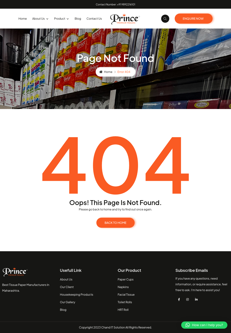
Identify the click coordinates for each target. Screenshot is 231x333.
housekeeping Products (76, 294)
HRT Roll (123, 310)
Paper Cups (126, 279)
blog (78, 18)
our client (67, 287)
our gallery (67, 302)
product (61, 19)
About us (40, 19)
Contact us (94, 18)
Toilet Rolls (125, 302)
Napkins (123, 287)
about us (66, 279)
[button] (204, 325)
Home (22, 18)
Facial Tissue (126, 294)
